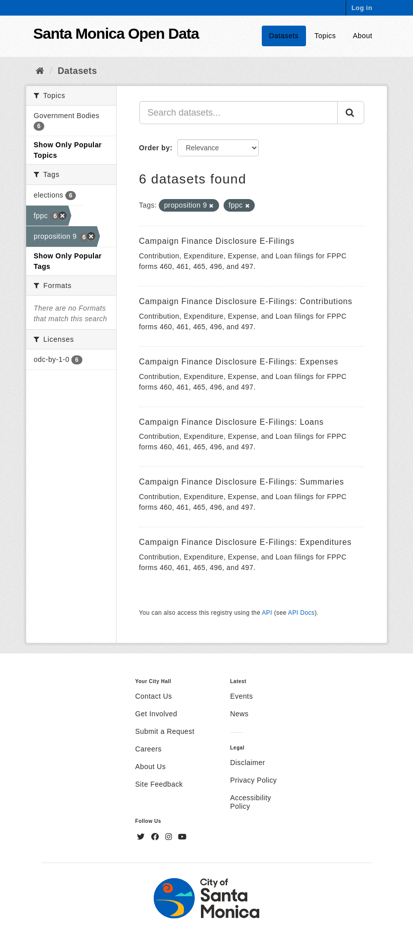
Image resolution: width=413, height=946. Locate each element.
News (239, 714)
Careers (148, 749)
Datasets (284, 36)
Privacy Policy (253, 780)
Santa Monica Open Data (116, 33)
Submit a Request (164, 731)
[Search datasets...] (238, 112)
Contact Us (153, 696)
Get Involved (156, 714)
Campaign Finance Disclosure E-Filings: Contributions (246, 301)
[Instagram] (169, 837)
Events (241, 696)
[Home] (40, 71)
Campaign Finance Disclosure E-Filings (217, 241)
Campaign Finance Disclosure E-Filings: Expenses (239, 361)
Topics (325, 36)
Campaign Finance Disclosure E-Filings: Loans (231, 422)
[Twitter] (142, 837)
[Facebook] (156, 837)
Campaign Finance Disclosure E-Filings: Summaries (241, 482)
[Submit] (350, 112)
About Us (150, 767)
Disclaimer (247, 763)
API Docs (301, 612)
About (362, 36)
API (267, 612)
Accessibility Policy (250, 802)
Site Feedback (159, 784)
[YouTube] (182, 837)
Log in (361, 8)
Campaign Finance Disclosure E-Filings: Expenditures (245, 542)
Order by (154, 148)
